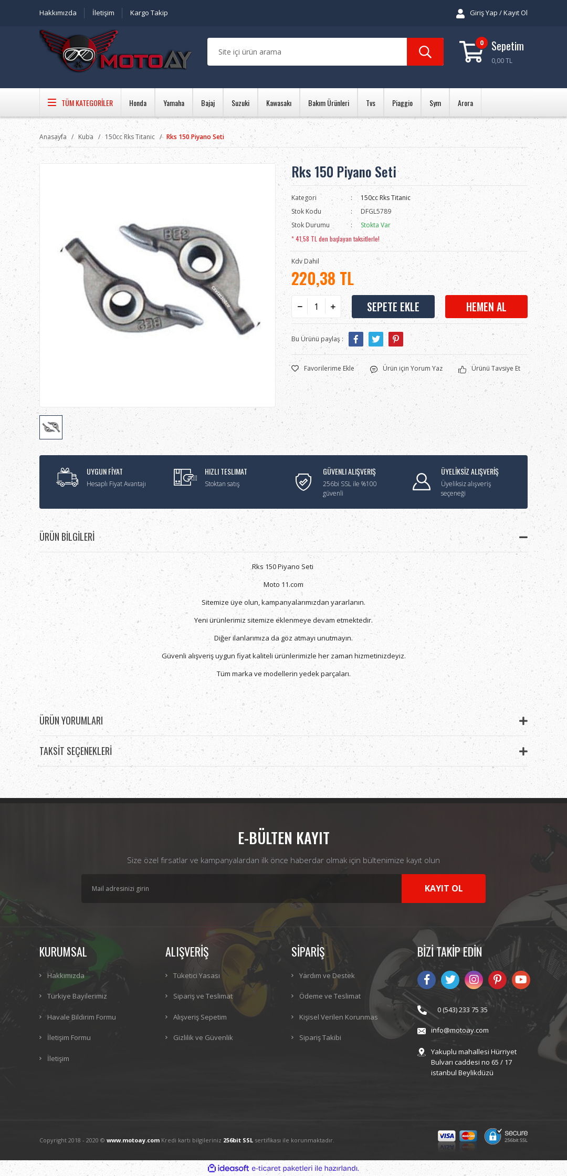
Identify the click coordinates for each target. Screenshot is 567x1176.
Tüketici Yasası (196, 975)
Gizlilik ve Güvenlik (203, 1037)
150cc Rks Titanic (386, 197)
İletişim (103, 12)
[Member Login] (492, 13)
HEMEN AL (486, 306)
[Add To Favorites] (322, 368)
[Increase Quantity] (333, 307)
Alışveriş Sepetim (200, 1017)
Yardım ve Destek (327, 975)
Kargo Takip (149, 12)
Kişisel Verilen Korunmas (338, 1017)
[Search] (325, 52)
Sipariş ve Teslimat (203, 996)
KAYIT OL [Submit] (444, 888)
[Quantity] (316, 307)
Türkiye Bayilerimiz (77, 996)
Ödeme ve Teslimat (330, 996)
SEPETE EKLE (393, 306)
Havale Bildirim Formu (81, 1017)
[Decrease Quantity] (300, 307)
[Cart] (493, 52)
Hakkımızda (58, 12)
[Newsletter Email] (283, 888)
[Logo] (115, 52)
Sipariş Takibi (320, 1037)
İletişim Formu (69, 1037)
